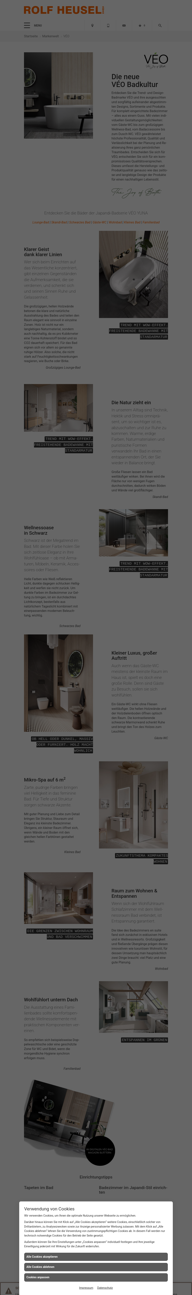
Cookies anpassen (37, 1277)
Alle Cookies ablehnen (40, 1266)
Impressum (86, 1287)
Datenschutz (105, 1287)
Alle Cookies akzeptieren (42, 1256)
